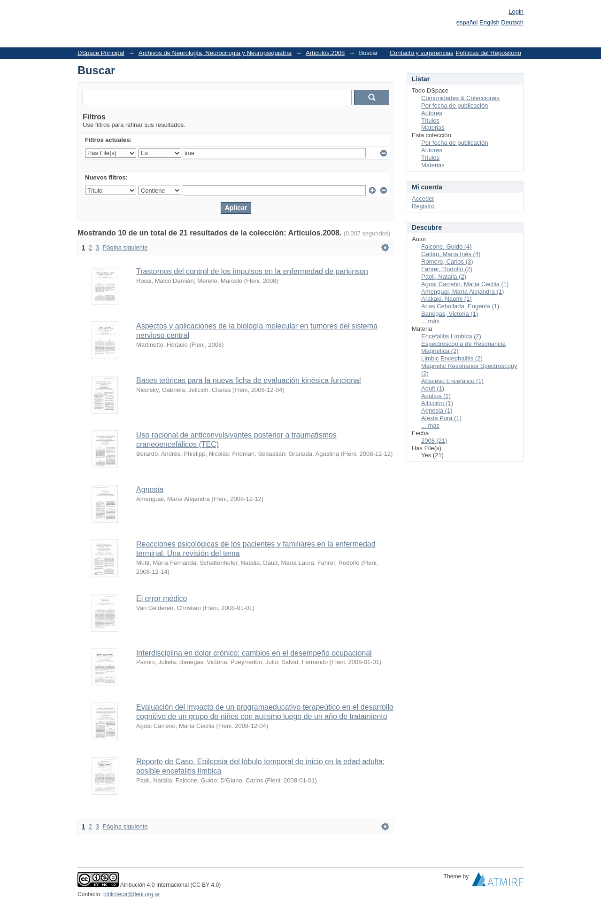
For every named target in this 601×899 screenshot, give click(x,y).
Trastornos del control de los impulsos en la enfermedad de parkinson (252, 271)
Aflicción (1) (437, 403)
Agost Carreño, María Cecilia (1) (465, 284)
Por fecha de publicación (454, 105)
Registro (423, 206)
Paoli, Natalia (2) (443, 276)
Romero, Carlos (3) (447, 261)
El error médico (161, 598)
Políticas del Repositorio (488, 52)
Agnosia (149, 489)
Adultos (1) (436, 395)
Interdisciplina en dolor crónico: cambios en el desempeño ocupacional (254, 653)
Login (516, 11)
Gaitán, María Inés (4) (450, 254)
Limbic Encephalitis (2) (452, 358)
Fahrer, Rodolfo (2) (446, 269)
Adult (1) (432, 388)
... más (430, 321)
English (489, 22)
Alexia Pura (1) (441, 418)
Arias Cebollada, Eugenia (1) (460, 306)
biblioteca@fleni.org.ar (131, 894)
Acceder (423, 198)
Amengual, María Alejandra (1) (462, 291)
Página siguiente (125, 247)
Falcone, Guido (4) (446, 246)
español (467, 22)
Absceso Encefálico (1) (452, 380)
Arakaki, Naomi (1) (446, 298)
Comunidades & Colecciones (460, 98)
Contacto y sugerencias (422, 52)
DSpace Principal (100, 52)
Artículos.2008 (325, 52)
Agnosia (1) (436, 410)
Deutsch (512, 22)
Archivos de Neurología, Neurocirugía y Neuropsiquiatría (215, 52)
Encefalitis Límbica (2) (451, 336)
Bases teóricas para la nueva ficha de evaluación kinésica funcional (248, 380)
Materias (433, 127)
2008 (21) (434, 440)
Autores (431, 113)
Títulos (430, 120)
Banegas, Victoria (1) (449, 313)
